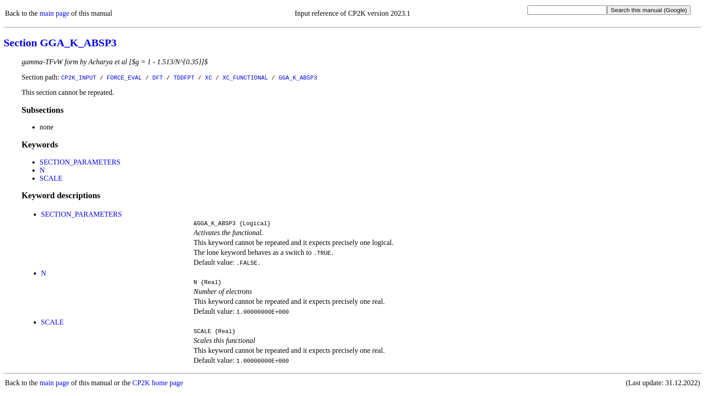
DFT (157, 77)
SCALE (51, 178)
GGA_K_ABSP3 (298, 77)
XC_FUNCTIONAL (245, 77)
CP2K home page (158, 387)
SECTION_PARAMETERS (80, 162)
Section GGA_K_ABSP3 (60, 43)
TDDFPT (184, 77)
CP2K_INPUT (78, 77)
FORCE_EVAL (124, 77)
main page (54, 13)
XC (208, 77)
